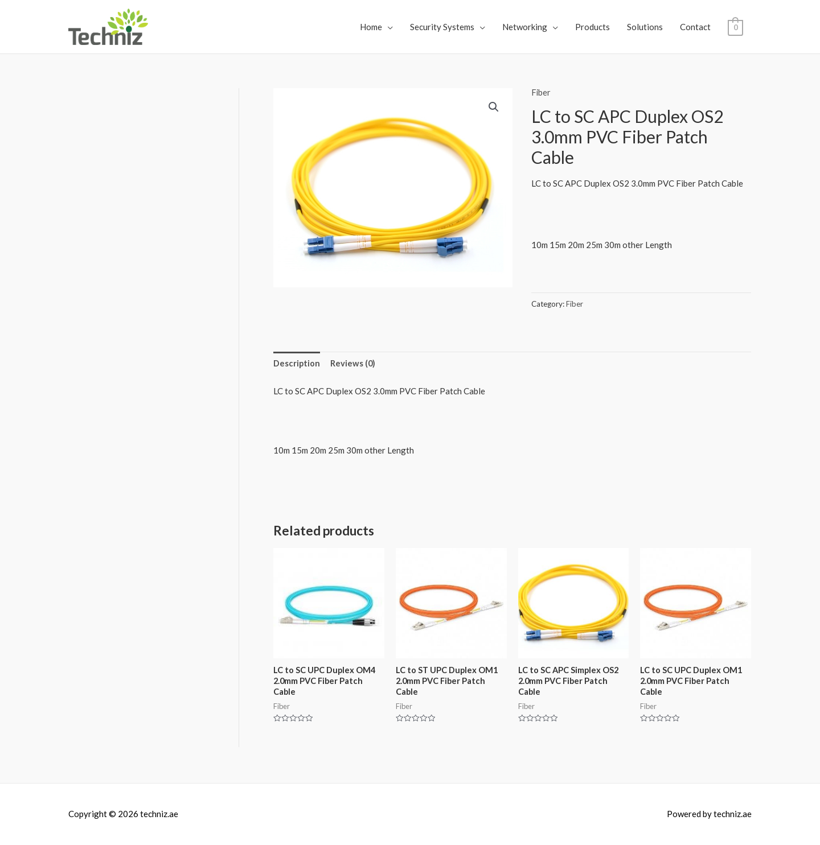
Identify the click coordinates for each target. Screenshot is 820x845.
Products (592, 27)
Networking (524, 27)
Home (371, 27)
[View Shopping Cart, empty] (735, 27)
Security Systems (442, 27)
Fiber (541, 92)
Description (297, 363)
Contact (695, 27)
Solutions (645, 27)
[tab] (297, 363)
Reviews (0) (353, 363)
